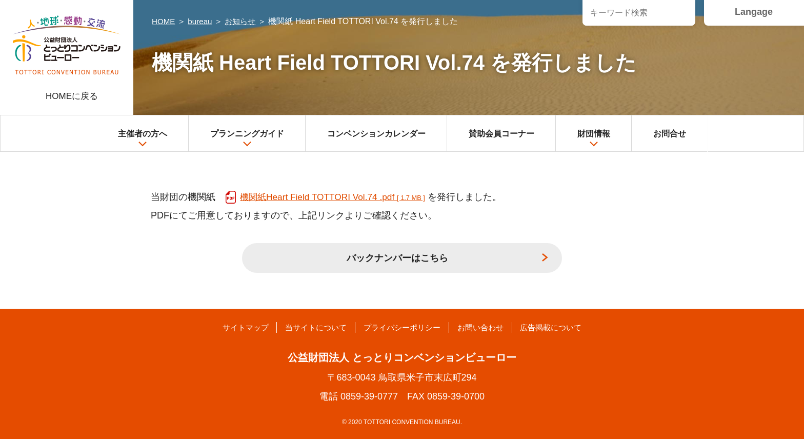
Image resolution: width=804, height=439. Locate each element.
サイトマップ (228, 327)
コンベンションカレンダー (376, 133)
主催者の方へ (142, 138)
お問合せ (669, 133)
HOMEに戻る (72, 96)
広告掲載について (567, 327)
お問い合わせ (488, 327)
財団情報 (593, 138)
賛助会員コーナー (501, 133)
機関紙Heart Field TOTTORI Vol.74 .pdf (336, 197)
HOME (164, 21)
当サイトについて (307, 327)
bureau (202, 21)
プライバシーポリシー (402, 327)
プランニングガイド (247, 138)
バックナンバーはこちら (397, 258)
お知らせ (244, 21)
